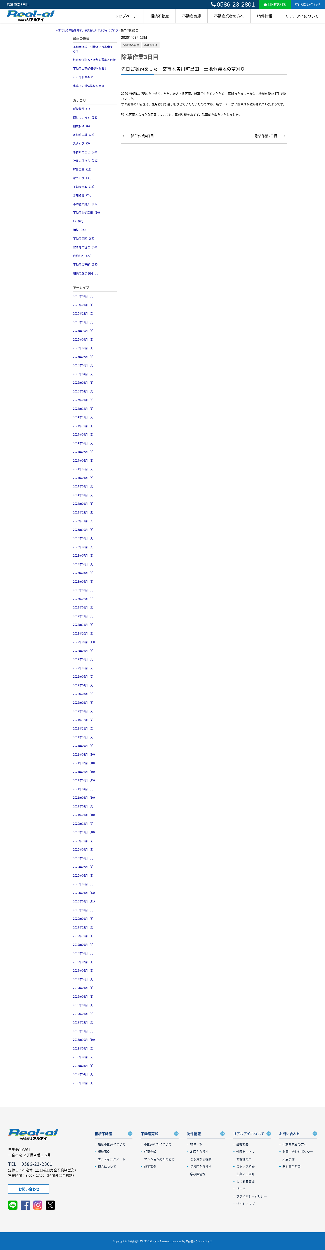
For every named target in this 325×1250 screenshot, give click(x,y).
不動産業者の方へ (229, 16)
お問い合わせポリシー (297, 1151)
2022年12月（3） (84, 616)
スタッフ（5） (82, 143)
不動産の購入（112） (86, 204)
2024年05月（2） (84, 469)
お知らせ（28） (83, 195)
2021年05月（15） (85, 780)
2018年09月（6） (84, 1048)
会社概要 (242, 1144)
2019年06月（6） (84, 970)
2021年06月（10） (85, 772)
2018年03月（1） (84, 1083)
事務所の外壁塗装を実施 (88, 86)
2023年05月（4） (84, 573)
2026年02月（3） (84, 296)
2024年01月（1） (84, 503)
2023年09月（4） (84, 538)
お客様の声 (244, 1159)
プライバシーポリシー (251, 1196)
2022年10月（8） (84, 633)
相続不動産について (111, 1144)
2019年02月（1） (84, 1005)
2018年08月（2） (84, 1057)
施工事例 (150, 1166)
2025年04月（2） (84, 374)
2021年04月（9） (84, 789)
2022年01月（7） (84, 711)
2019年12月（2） (84, 927)
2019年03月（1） (84, 996)
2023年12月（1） (84, 512)
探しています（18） (86, 117)
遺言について (107, 1166)
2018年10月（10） (85, 1039)
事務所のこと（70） (86, 152)
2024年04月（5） (84, 478)
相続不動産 (159, 16)
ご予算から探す (201, 1159)
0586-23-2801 (233, 4)
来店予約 (288, 1159)
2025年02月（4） (84, 391)
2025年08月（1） (84, 348)
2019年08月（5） (84, 953)
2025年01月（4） (84, 400)
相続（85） (80, 230)
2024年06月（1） (84, 460)
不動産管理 (150, 45)
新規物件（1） (82, 109)
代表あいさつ (245, 1151)
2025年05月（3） (84, 365)
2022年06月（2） (84, 668)
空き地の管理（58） (86, 247)
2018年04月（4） (84, 1074)
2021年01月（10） (85, 815)
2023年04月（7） (84, 581)
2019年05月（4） (84, 979)
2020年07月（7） (84, 867)
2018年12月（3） (84, 1022)
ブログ (240, 1189)
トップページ (126, 16)
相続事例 (104, 1151)
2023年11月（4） (84, 521)
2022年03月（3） (84, 694)
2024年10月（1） (84, 426)
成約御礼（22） (83, 256)
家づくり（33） (83, 178)
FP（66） (79, 221)
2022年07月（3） (84, 659)
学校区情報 (197, 1174)
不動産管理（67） (84, 238)
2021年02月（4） (84, 806)
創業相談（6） (82, 126)
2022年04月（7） (84, 685)
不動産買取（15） (84, 187)
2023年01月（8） (84, 607)
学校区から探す (201, 1166)
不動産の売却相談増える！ (90, 68)
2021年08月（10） (85, 754)
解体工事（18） (83, 169)
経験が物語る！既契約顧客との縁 (94, 60)
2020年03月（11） (85, 901)
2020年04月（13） (85, 893)
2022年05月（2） (84, 676)
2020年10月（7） (84, 841)
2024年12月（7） (84, 408)
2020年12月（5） (84, 823)
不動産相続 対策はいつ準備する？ (93, 49)
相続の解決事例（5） (86, 273)
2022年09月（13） (85, 642)
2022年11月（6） (84, 624)
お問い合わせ (308, 4)
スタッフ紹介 (245, 1166)
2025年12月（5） (84, 313)
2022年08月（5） (84, 651)
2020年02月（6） (84, 910)
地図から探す (199, 1151)
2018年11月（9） (84, 1031)
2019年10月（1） (84, 936)
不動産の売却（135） (86, 264)
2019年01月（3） (84, 1014)
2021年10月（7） (84, 737)
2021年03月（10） (85, 797)
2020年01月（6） (84, 918)
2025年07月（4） (84, 357)
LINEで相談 (275, 4)
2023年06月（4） (84, 564)
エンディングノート (111, 1159)
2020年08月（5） (84, 858)
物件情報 (264, 16)
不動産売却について (158, 1144)
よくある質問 (245, 1181)
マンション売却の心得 (159, 1159)
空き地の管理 (131, 45)
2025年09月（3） (84, 339)
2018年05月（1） (84, 1066)
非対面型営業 (291, 1166)
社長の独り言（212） (86, 160)
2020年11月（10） (85, 832)
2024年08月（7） (84, 443)
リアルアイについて (301, 16)
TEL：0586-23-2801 (30, 1164)
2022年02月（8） (84, 702)
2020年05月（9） (84, 884)
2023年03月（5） (84, 590)
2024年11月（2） (84, 417)
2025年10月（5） (84, 331)
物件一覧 (196, 1144)
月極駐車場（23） (84, 135)
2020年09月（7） (84, 849)
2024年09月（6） (84, 434)
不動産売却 (191, 16)
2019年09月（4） (84, 944)
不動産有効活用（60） (87, 212)
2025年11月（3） (84, 322)
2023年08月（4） (84, 547)
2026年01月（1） (84, 305)
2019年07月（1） (84, 962)
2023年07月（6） (84, 555)
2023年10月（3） (84, 529)
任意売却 (150, 1151)
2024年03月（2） (84, 486)
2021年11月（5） (84, 728)
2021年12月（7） (84, 720)
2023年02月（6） (84, 599)
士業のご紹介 (245, 1174)
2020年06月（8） (84, 875)
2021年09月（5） (84, 746)
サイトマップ (245, 1203)
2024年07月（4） (84, 452)
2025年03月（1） (84, 382)
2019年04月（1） (84, 988)
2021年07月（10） (85, 763)
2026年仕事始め (83, 77)
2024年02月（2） (84, 495)
